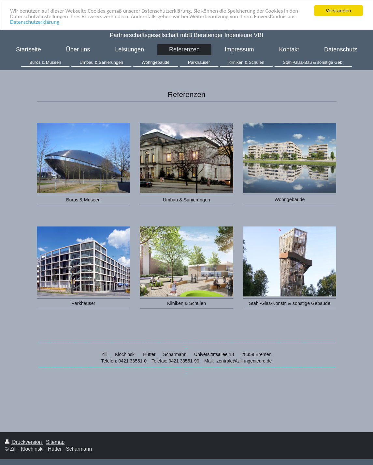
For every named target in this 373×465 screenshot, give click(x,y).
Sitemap (55, 441)
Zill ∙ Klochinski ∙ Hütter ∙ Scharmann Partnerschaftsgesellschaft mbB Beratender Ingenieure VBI (186, 31)
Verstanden (338, 10)
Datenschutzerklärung (34, 21)
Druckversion (24, 441)
